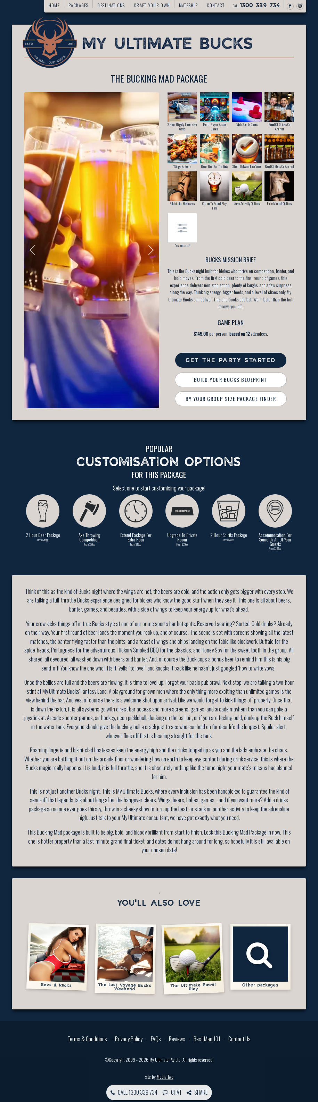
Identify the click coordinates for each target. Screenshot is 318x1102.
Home (54, 5)
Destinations (111, 5)
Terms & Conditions (87, 1039)
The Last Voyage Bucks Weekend (125, 958)
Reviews (177, 1039)
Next (148, 250)
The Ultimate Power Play (192, 958)
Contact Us (239, 1039)
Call (256, 5)
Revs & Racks (57, 956)
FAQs (156, 1039)
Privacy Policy (128, 1039)
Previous (34, 250)
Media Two (165, 1077)
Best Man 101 (207, 1039)
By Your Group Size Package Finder (231, 398)
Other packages (260, 956)
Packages (78, 5)
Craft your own (152, 5)
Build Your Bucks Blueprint (231, 379)
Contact (216, 5)
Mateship (188, 5)
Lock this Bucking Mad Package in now (242, 832)
